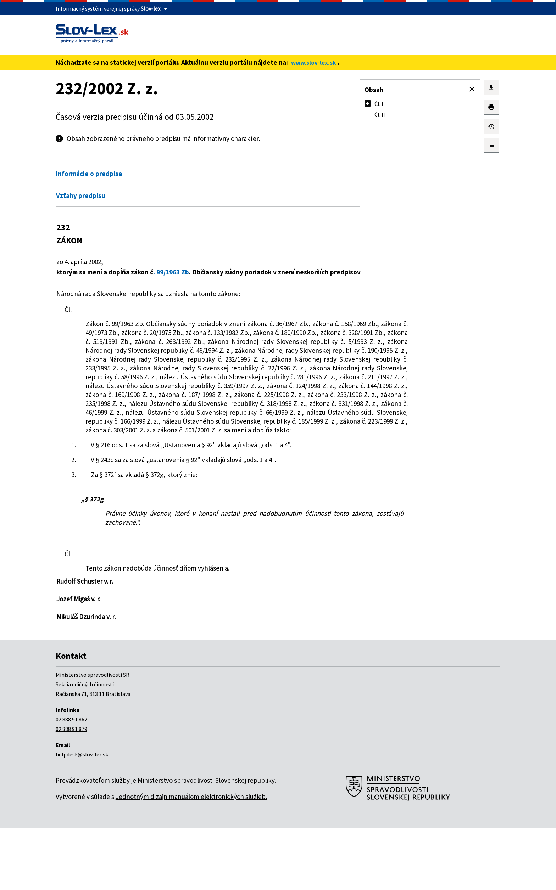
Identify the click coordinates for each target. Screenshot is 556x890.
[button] (471, 89)
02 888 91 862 (71, 781)
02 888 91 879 (71, 790)
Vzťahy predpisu (80, 195)
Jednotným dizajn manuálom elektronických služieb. (191, 858)
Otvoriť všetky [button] (294, 158)
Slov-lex (150, 8)
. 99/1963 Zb (180, 272)
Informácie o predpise (89, 173)
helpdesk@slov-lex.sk (82, 816)
